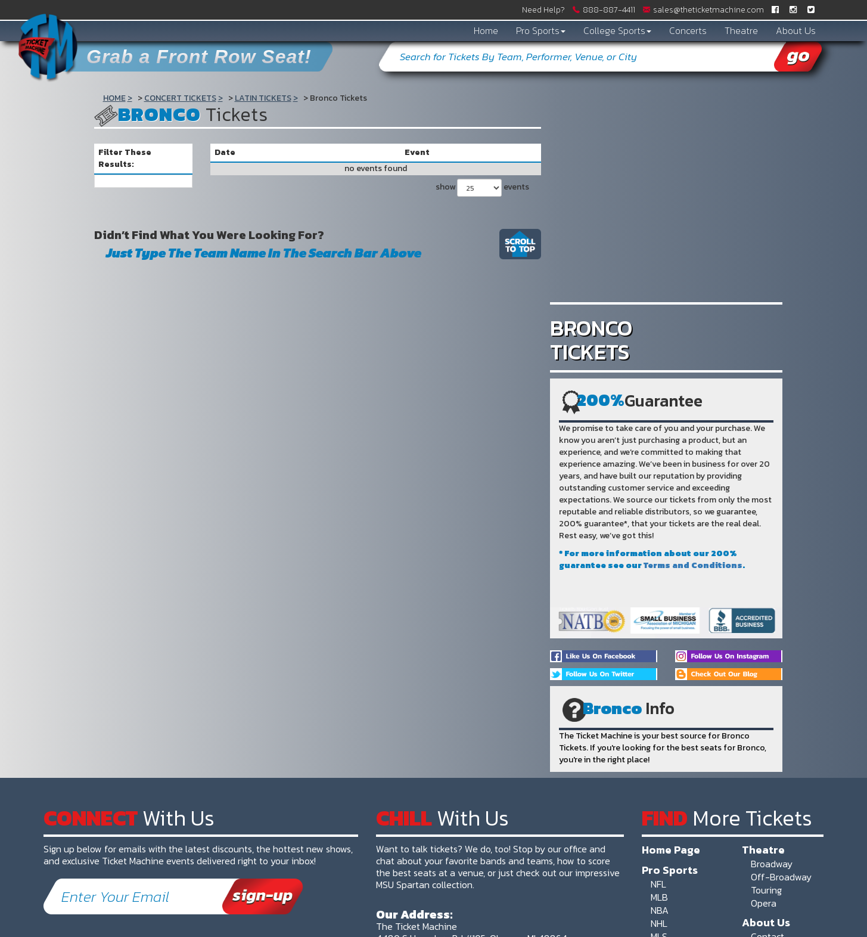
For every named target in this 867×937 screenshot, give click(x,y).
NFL (658, 884)
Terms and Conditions (693, 565)
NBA (660, 910)
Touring (766, 890)
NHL (659, 923)
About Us (796, 30)
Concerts (688, 30)
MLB (659, 897)
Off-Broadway (781, 877)
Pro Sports (540, 30)
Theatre (741, 30)
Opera (763, 903)
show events (482, 188)
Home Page (671, 849)
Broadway (772, 864)
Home (486, 30)
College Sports (617, 30)
